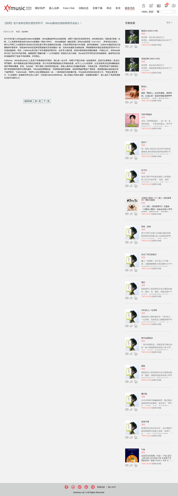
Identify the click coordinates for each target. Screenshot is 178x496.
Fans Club (68, 8)
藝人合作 (112, 487)
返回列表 (28, 101)
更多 (168, 22)
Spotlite (25, 31)
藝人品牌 (54, 8)
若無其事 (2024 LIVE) (150, 59)
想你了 (144, 142)
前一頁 (38, 101)
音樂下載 (97, 8)
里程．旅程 (146, 226)
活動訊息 (83, 8)
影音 (118, 8)
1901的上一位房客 (149, 310)
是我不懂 (145, 422)
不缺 (143, 449)
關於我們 (40, 8)
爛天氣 (144, 394)
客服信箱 (101, 487)
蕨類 (143, 366)
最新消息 (130, 8)
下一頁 (46, 101)
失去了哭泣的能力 (149, 254)
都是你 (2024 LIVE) (149, 31)
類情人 (144, 86)
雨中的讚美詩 (147, 338)
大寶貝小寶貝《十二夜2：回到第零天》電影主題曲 (156, 199)
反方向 (144, 170)
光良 (143, 34)
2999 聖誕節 (146, 114)
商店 (109, 8)
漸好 (143, 282)
